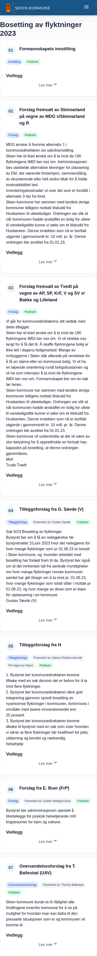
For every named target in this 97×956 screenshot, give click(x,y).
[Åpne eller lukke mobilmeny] (86, 7)
